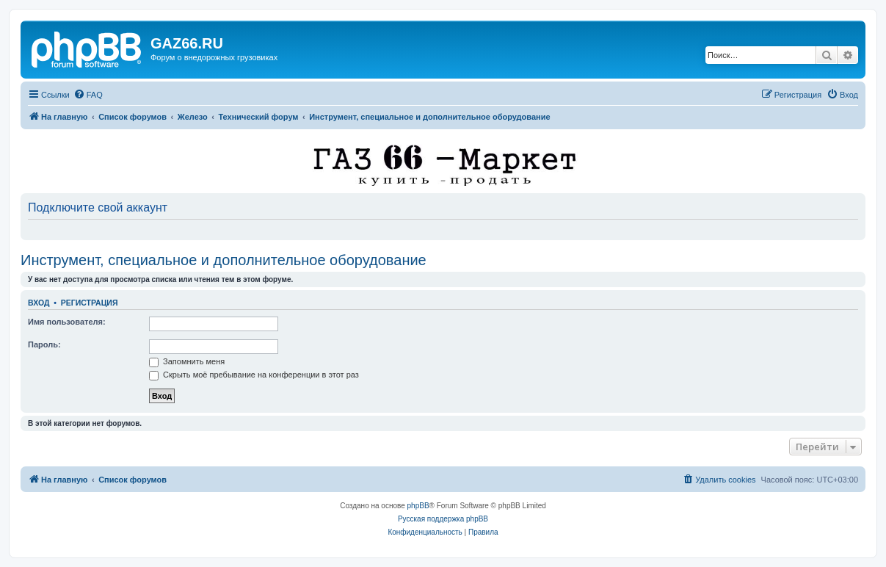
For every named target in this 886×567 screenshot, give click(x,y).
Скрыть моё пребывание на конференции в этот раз (254, 374)
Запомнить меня (187, 361)
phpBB (418, 506)
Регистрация (89, 302)
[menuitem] (88, 95)
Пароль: (44, 344)
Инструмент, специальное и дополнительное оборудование (223, 260)
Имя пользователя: (67, 321)
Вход (38, 302)
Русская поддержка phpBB (443, 519)
